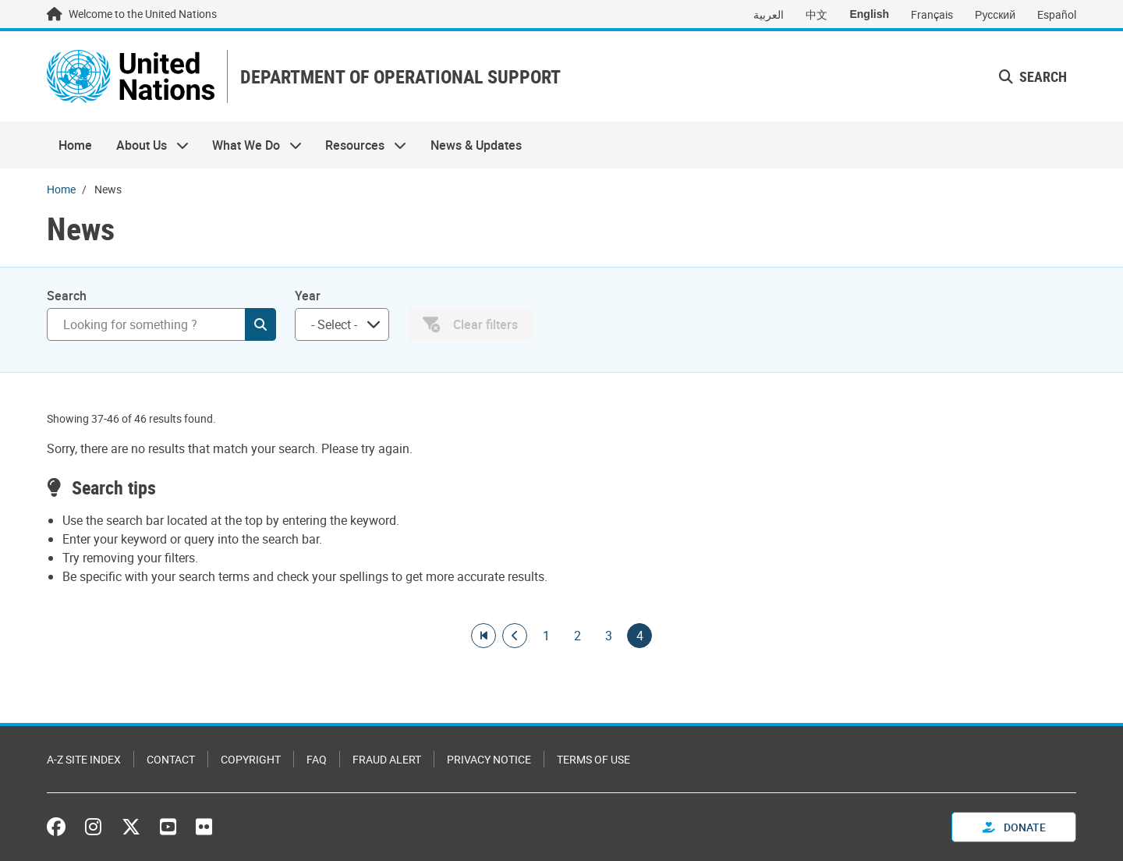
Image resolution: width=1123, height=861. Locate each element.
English (869, 14)
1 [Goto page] (545, 635)
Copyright (251, 759)
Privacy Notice (489, 759)
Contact (171, 759)
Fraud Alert (386, 759)
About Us (146, 145)
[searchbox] (335, 324)
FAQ (316, 759)
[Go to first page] (483, 635)
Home (75, 145)
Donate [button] (1014, 827)
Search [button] (1033, 76)
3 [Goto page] (608, 635)
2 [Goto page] (577, 635)
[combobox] (342, 324)
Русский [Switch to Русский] (995, 14)
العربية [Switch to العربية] (768, 14)
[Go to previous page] (514, 635)
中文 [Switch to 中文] (816, 14)
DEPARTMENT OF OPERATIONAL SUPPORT (400, 77)
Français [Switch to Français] (932, 14)
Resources (360, 145)
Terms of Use (593, 759)
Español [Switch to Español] (1056, 14)
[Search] (161, 324)
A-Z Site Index (84, 759)
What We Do (251, 145)
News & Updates (476, 145)
